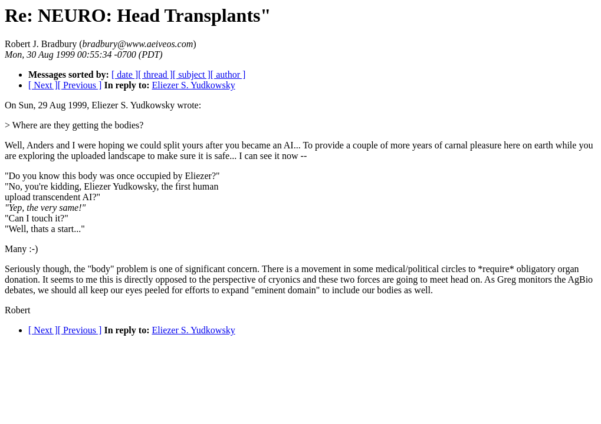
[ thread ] (155, 74)
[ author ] (228, 74)
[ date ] (124, 74)
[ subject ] (192, 74)
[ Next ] (43, 85)
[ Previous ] (80, 85)
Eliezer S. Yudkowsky (193, 85)
